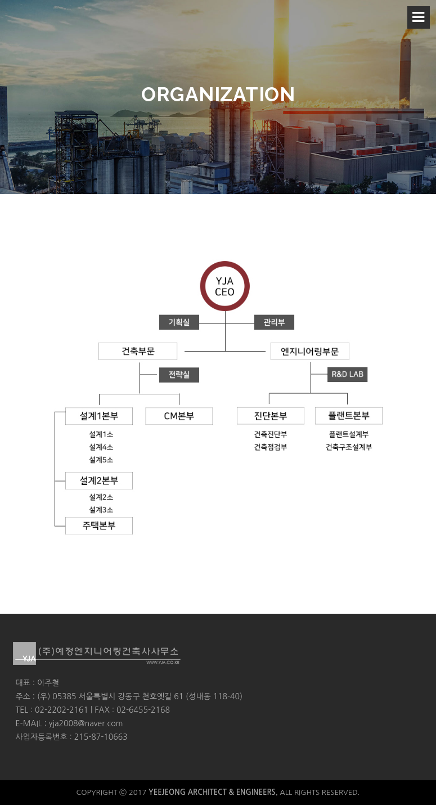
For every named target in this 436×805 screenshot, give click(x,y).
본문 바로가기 (0, 0)
